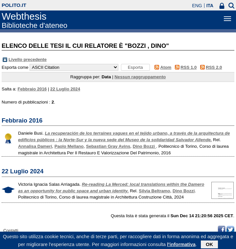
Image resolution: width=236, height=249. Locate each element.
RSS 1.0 (188, 67)
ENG (197, 5)
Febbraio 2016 (32, 88)
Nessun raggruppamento (140, 76)
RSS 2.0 (214, 67)
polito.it (14, 5)
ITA (210, 5)
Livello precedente (28, 59)
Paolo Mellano (69, 146)
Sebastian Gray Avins (108, 146)
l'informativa (181, 245)
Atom (166, 67)
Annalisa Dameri (35, 146)
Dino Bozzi (144, 146)
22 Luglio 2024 (65, 88)
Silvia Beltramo (154, 190)
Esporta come (15, 67)
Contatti (10, 230)
